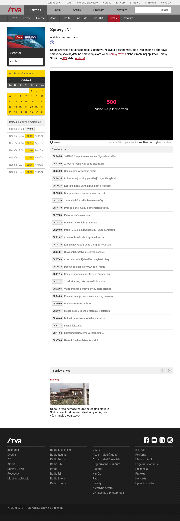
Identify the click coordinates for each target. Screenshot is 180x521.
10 (42, 96)
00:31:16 (57, 274)
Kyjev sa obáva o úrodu (77, 215)
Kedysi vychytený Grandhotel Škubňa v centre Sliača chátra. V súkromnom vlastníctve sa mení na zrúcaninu (127, 410)
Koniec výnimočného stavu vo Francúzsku (87, 274)
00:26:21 (57, 252)
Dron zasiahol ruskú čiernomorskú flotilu (86, 207)
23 (36, 106)
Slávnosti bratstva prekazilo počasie (84, 252)
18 (10, 106)
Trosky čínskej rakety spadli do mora (84, 281)
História (107, 2)
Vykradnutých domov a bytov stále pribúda (87, 288)
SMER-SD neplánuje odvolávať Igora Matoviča (90, 156)
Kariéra (97, 480)
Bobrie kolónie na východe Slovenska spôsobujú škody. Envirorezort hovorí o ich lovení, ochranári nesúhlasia (159, 410)
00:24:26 (57, 244)
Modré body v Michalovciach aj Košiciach (87, 310)
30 (36, 112)
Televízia (35, 10)
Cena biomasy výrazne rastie (80, 171)
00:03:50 (57, 163)
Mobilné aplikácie (18, 484)
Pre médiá (150, 2)
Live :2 (26, 18)
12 (15, 101)
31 (42, 112)
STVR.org (135, 2)
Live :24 (40, 18)
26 (15, 112)
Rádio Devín (57, 466)
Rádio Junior (58, 489)
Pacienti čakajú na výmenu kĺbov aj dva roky (88, 296)
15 (31, 101)
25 (10, 112)
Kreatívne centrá (103, 494)
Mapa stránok (144, 466)
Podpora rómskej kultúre (78, 303)
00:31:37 (57, 281)
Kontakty (166, 2)
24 (42, 106)
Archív (113, 18)
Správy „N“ (16, 53)
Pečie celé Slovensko (87, 2)
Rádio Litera (57, 484)
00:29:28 (57, 266)
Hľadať (164, 10)
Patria (53, 475)
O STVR (97, 456)
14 (26, 101)
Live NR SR (98, 18)
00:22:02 (57, 237)
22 (31, 106)
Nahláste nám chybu (149, 142)
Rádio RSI (56, 480)
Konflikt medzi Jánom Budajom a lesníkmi (87, 185)
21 (26, 106)
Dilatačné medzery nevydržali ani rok (84, 193)
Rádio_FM (56, 470)
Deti (68, 2)
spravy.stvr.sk (117, 54)
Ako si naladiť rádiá (105, 461)
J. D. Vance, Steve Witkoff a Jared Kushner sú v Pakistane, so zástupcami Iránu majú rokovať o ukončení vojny (93, 412)
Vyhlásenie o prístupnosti (108, 499)
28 (26, 112)
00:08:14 (57, 178)
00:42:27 (57, 325)
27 (20, 112)
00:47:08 (57, 340)
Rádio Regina (58, 461)
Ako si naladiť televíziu (107, 466)
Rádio (57, 10)
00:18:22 (57, 222)
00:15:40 (57, 207)
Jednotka (13, 456)
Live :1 (14, 18)
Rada (96, 484)
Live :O (66, 18)
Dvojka (11, 461)
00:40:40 (57, 318)
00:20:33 (57, 230)
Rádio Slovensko (60, 456)
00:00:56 (57, 156)
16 (36, 101)
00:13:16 (57, 200)
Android (80, 58)
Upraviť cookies (145, 490)
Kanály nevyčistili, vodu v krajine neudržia (87, 244)
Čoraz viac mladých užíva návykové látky (86, 259)
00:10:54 (57, 193)
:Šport (11, 470)
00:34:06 (57, 296)
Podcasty (13, 480)
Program (128, 18)
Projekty (140, 480)
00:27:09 (57, 259)
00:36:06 (57, 303)
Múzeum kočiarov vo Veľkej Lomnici (84, 333)
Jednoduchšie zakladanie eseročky (83, 200)
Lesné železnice (73, 325)
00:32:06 (57, 288)
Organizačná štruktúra (106, 470)
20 (20, 106)
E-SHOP (120, 2)
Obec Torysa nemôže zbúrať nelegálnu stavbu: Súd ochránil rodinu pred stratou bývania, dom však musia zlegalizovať (63, 410)
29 (31, 112)
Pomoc (55, 142)
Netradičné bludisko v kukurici (81, 340)
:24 (9, 466)
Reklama (140, 461)
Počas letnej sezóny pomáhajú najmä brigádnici (91, 178)
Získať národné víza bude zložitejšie (84, 163)
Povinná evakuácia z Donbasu (80, 222)
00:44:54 (57, 333)
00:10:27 (57, 185)
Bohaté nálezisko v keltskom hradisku (85, 318)
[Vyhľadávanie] (153, 10)
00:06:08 (57, 171)
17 (42, 101)
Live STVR (81, 18)
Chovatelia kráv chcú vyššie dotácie (84, 237)
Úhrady (97, 489)
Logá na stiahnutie (147, 470)
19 (15, 106)
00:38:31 (57, 310)
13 (20, 101)
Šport (53, 18)
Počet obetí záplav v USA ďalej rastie (84, 266)
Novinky (122, 10)
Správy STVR (54, 2)
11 (10, 101)
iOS (64, 58)
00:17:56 (57, 215)
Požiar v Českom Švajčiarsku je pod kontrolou (89, 230)
